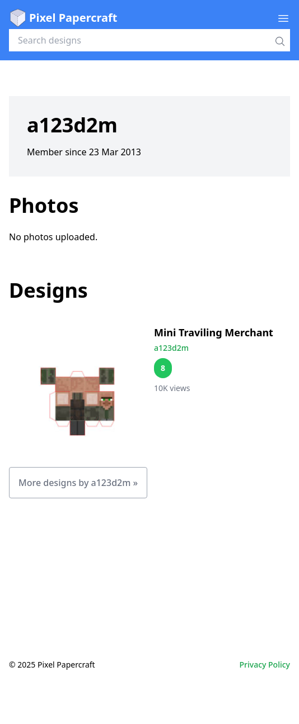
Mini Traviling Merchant (213, 332)
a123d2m (171, 347)
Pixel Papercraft (63, 18)
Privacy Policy (265, 664)
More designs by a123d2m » (78, 483)
